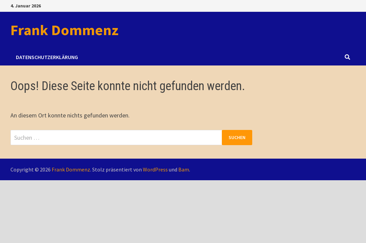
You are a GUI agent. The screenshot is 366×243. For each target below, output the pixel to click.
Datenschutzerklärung (47, 57)
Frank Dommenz (64, 30)
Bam (183, 169)
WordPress (155, 169)
